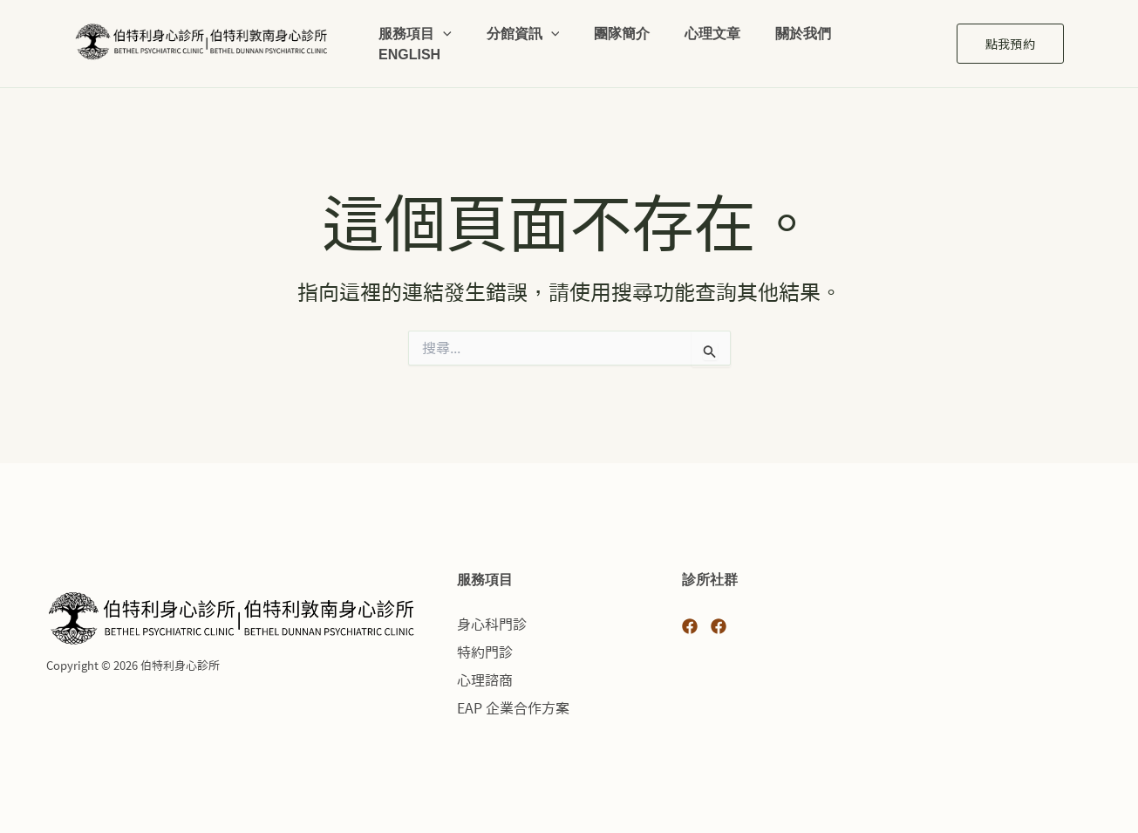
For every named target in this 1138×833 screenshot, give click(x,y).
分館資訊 (523, 26)
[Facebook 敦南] (718, 626)
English (409, 60)
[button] (443, 26)
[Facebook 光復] (690, 626)
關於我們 (803, 24)
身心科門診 (492, 625)
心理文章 (712, 24)
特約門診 (485, 652)
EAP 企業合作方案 (513, 708)
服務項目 (415, 26)
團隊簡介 (622, 24)
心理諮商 (485, 680)
